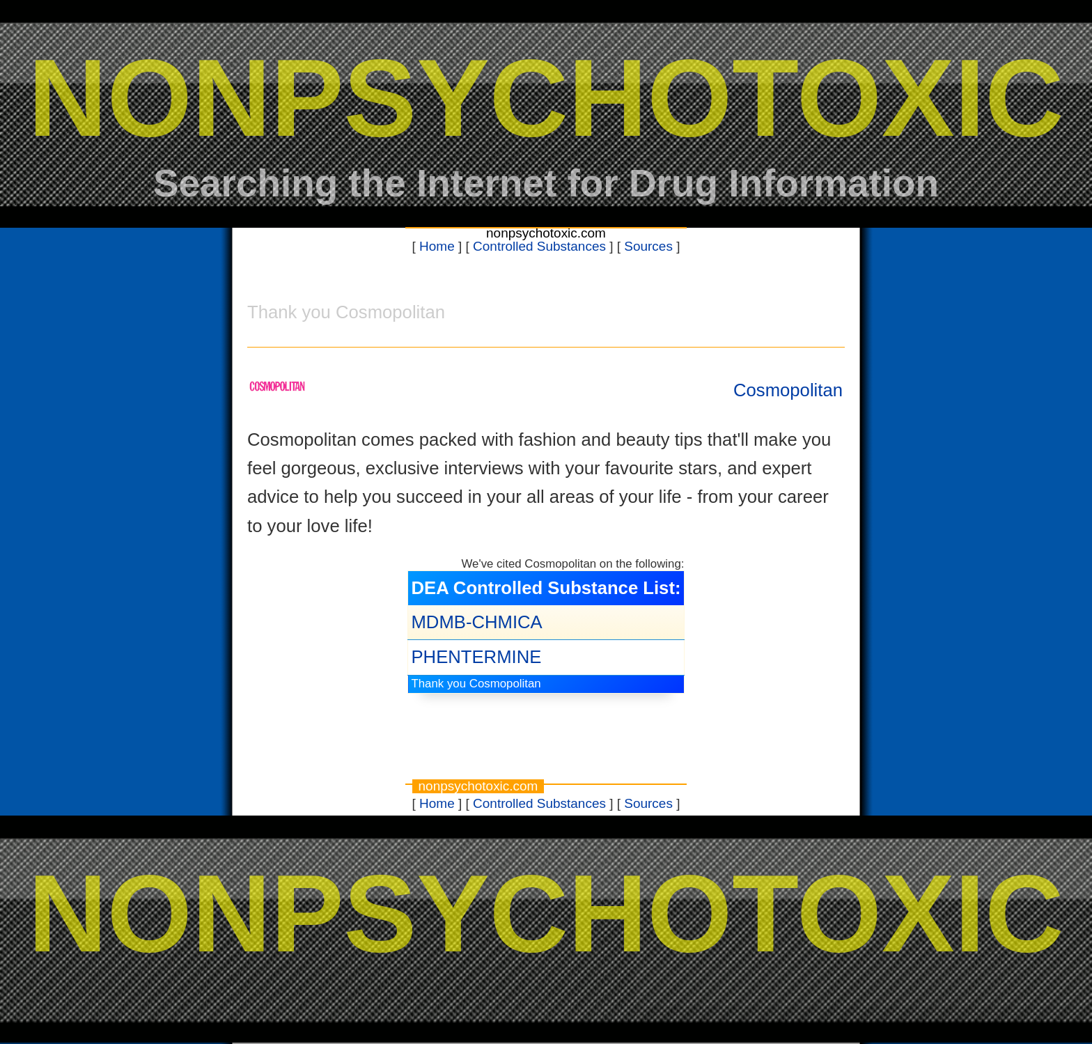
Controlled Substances (539, 246)
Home (437, 246)
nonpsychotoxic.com (546, 233)
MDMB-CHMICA (476, 622)
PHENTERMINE (476, 657)
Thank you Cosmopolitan (475, 683)
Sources (648, 246)
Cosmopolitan (788, 390)
